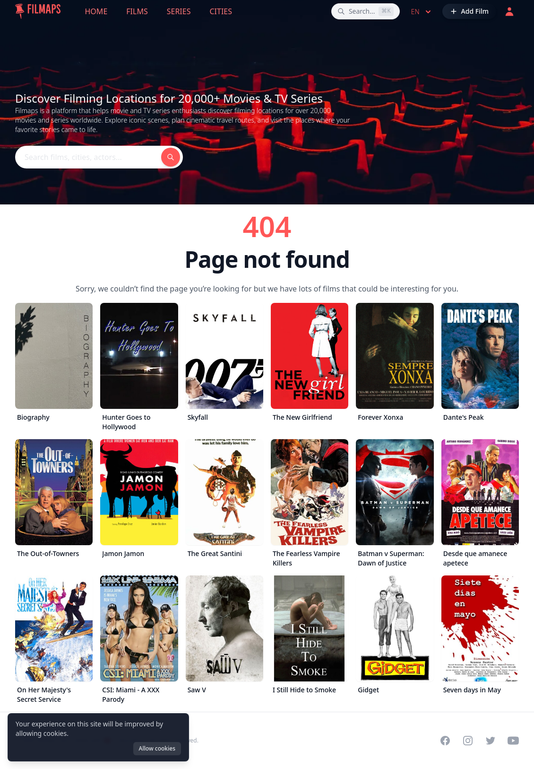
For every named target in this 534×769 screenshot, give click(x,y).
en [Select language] (422, 12)
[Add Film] (469, 11)
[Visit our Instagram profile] (468, 740)
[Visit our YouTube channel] (513, 740)
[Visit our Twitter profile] (490, 740)
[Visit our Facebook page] (445, 740)
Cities (220, 11)
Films (136, 11)
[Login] (509, 11)
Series (179, 11)
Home (96, 11)
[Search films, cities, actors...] (365, 11)
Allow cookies (157, 748)
